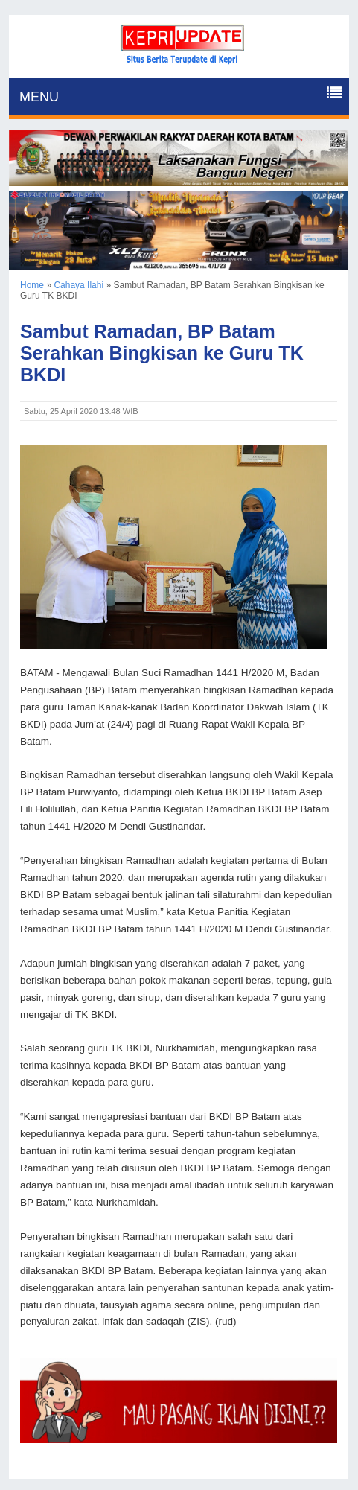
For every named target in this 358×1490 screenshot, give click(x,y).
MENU (39, 96)
